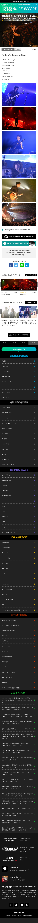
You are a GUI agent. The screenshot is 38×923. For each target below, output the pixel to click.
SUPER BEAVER (6, 495)
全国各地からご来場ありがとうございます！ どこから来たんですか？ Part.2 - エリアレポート (17, 795)
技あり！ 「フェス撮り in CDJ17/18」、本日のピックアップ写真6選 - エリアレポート (17, 780)
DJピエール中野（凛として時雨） (11, 688)
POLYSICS (5, 516)
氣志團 (4, 361)
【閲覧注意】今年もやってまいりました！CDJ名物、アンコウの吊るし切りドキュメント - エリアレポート (17, 802)
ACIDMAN (4, 454)
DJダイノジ (5, 641)
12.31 (33, 343)
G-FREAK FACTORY (7, 599)
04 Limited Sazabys (7, 381)
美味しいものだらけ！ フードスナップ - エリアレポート (17, 808)
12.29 (14, 343)
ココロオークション (7, 558)
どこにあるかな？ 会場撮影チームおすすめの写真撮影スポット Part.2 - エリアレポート (17, 766)
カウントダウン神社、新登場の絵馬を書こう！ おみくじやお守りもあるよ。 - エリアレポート (17, 821)
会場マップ (30, 302)
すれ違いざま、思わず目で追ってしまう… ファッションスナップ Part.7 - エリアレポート (17, 787)
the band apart (6, 418)
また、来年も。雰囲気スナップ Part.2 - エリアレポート (17, 729)
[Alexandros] (5, 366)
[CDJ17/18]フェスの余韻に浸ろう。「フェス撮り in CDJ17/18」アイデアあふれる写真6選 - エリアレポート (17, 715)
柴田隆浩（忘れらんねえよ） (10, 620)
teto (3, 578)
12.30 (23, 343)
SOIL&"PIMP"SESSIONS (8, 672)
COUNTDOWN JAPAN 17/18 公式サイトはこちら (24, 1)
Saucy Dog (5, 568)
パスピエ (4, 667)
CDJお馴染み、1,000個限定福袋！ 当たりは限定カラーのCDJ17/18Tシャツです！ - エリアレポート (17, 744)
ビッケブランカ (6, 475)
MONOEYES (5, 459)
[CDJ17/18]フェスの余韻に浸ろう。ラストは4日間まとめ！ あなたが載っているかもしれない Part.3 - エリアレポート (17, 700)
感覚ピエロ (5, 449)
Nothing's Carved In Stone (9, 464)
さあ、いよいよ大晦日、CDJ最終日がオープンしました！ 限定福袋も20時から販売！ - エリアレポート (17, 829)
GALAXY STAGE (8, 49)
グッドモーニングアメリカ (9, 423)
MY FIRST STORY (7, 387)
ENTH (3, 573)
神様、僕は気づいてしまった (10, 532)
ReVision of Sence (7, 656)
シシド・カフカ (6, 646)
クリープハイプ (6, 397)
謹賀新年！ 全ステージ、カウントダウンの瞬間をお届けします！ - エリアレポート (17, 758)
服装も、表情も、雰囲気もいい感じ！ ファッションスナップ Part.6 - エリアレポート (17, 814)
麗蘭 (3, 604)
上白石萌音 (5, 661)
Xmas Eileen (5, 542)
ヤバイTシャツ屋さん (8, 428)
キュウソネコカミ (7, 392)
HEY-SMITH (5, 433)
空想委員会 (5, 490)
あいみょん (5, 651)
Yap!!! (3, 511)
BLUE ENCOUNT (6, 376)
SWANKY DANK (6, 480)
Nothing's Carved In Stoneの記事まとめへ (18, 230)
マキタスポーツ (6, 563)
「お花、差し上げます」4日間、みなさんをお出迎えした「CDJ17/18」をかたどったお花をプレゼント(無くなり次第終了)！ (17, 736)
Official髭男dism (6, 547)
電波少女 (4, 635)
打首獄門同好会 (6, 407)
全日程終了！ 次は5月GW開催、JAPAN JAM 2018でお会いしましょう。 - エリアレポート (17, 722)
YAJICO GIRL (5, 584)
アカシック (5, 552)
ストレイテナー (6, 444)
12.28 (4, 343)
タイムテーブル (30, 275)
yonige (3, 527)
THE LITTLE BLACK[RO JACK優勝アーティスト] (15, 610)
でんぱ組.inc (5, 438)
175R (3, 521)
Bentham (4, 682)
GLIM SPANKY (6, 501)
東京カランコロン (7, 677)
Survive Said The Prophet (8, 630)
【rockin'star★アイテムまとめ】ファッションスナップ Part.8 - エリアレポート (17, 773)
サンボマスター (6, 371)
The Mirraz (5, 485)
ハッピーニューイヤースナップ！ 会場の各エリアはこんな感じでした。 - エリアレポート (17, 751)
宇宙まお (4, 594)
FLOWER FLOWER (7, 412)
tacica (3, 506)
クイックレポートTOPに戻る (19, 335)
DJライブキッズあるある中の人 (10, 625)
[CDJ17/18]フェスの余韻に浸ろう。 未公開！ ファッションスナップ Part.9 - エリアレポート (17, 708)
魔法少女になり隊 (7, 589)
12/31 (18, 49)
